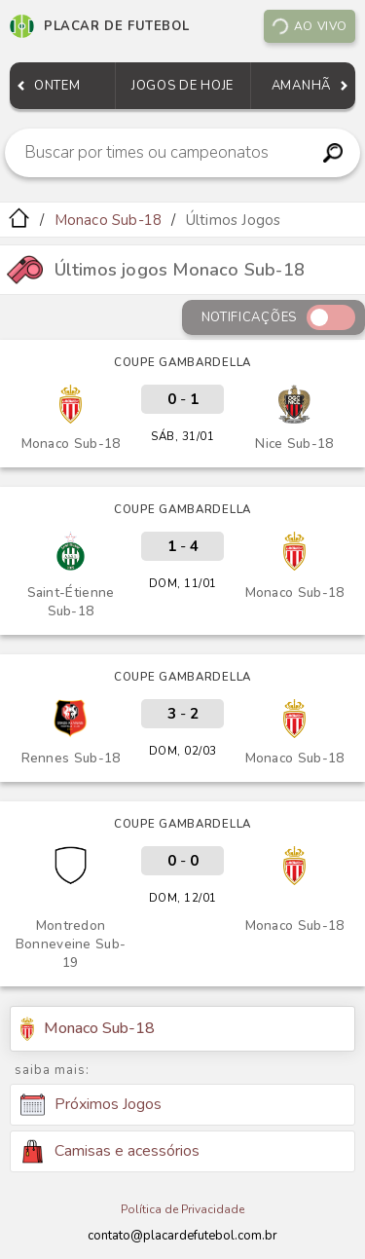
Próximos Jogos (91, 1105)
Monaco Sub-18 (109, 220)
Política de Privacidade (182, 1209)
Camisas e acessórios (110, 1151)
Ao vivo (308, 26)
